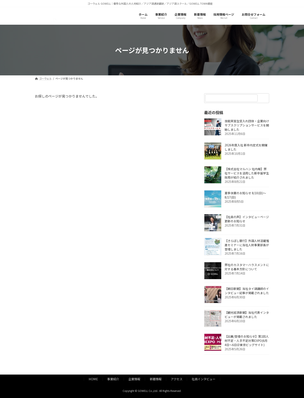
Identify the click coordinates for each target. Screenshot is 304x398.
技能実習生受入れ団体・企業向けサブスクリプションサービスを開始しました (247, 125)
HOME (93, 379)
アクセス (176, 379)
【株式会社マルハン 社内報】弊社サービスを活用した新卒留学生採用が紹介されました (247, 173)
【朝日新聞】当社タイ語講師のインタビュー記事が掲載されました (247, 291)
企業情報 (134, 379)
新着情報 (156, 379)
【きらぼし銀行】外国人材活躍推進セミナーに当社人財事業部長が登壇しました (247, 245)
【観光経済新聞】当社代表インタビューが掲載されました (247, 315)
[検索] (264, 98)
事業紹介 (113, 379)
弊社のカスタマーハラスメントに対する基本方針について (247, 267)
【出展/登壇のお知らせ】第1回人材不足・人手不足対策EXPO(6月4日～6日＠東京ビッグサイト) (247, 340)
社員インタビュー (203, 379)
